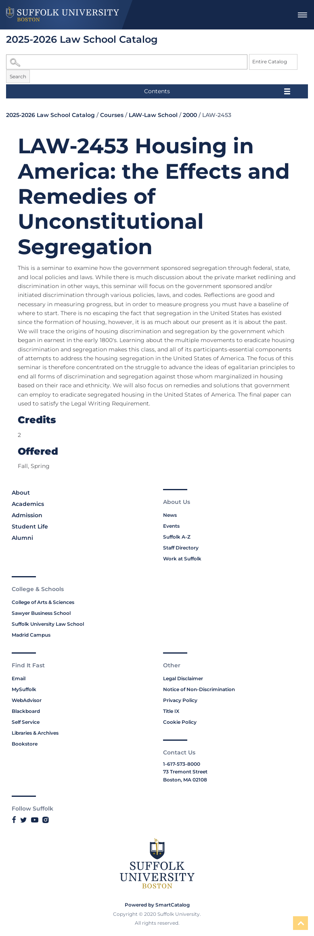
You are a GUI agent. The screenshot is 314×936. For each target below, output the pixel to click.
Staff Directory (181, 548)
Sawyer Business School (41, 613)
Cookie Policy (180, 722)
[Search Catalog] (126, 61)
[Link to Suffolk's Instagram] (45, 819)
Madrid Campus (31, 635)
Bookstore (25, 744)
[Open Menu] (302, 15)
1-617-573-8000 (181, 764)
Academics (28, 504)
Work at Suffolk (182, 559)
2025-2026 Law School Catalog (50, 115)
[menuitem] (302, 15)
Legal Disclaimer (183, 678)
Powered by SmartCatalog (157, 905)
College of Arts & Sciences (43, 602)
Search (18, 76)
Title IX (171, 711)
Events (171, 526)
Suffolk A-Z (176, 537)
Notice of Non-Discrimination (199, 689)
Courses (112, 115)
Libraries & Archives (35, 733)
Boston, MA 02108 (185, 780)
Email (18, 678)
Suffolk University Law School (48, 624)
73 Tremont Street (185, 772)
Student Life (30, 526)
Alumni (22, 537)
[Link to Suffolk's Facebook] (14, 819)
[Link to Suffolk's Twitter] (23, 819)
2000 (190, 115)
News (170, 515)
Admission (27, 515)
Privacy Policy (180, 700)
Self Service (26, 722)
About (21, 492)
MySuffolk (24, 689)
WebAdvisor (27, 700)
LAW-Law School (153, 115)
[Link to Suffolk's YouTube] (34, 819)
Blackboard (26, 711)
